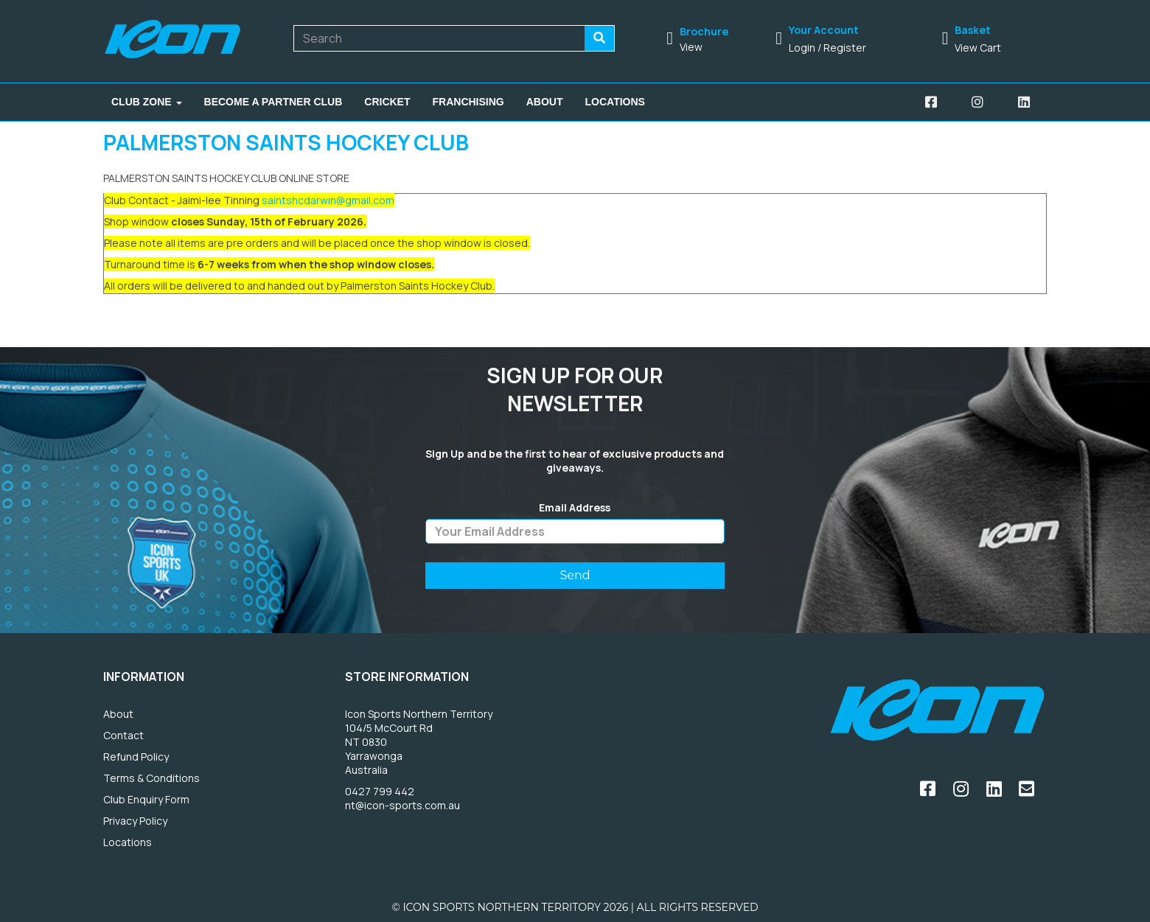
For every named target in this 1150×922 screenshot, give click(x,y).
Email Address (574, 507)
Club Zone (146, 102)
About (544, 102)
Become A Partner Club (273, 102)
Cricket (387, 102)
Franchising (468, 102)
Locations (615, 102)
